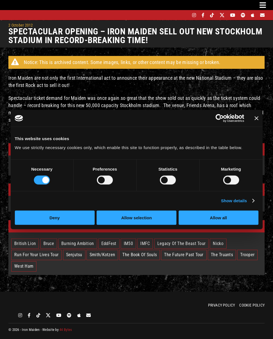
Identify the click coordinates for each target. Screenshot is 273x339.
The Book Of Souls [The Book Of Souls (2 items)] (139, 254)
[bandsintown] (184, 15)
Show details (234, 200)
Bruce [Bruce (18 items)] (48, 243)
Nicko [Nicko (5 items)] (218, 243)
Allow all (218, 217)
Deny (55, 217)
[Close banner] (256, 118)
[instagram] (194, 15)
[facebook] (203, 15)
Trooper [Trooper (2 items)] (247, 254)
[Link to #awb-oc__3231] (263, 5)
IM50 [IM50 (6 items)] (128, 243)
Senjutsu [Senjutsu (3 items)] (74, 254)
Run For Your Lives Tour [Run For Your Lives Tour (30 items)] (36, 254)
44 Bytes (65, 330)
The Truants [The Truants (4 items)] (222, 254)
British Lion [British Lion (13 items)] (25, 243)
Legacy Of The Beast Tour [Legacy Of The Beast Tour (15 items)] (181, 243)
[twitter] (222, 15)
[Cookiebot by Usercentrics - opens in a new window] (219, 118)
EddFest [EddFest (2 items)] (108, 243)
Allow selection (136, 217)
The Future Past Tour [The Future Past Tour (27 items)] (183, 254)
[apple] (252, 15)
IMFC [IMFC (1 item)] (145, 243)
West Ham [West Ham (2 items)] (23, 266)
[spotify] (243, 15)
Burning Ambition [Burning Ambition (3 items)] (77, 243)
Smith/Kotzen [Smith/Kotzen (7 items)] (102, 254)
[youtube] (232, 15)
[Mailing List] (262, 15)
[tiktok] (212, 15)
